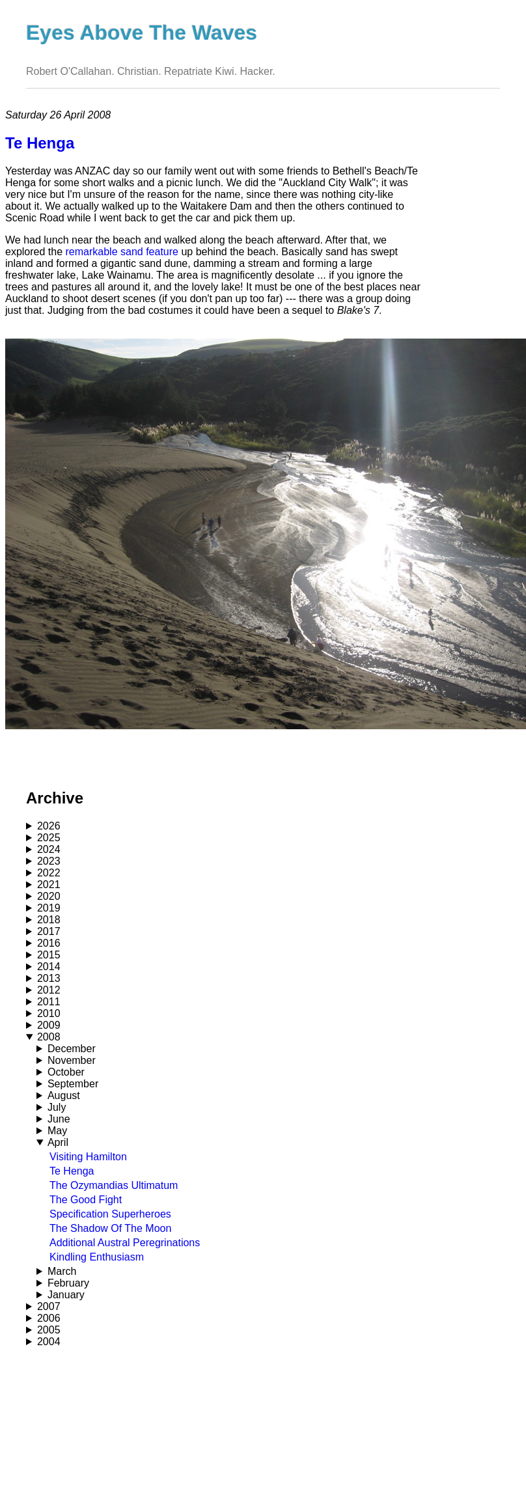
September (73, 1083)
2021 (49, 884)
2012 (49, 990)
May (57, 1130)
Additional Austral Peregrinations (124, 1242)
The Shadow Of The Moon (110, 1228)
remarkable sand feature (122, 251)
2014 (49, 966)
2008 (49, 1036)
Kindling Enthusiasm (96, 1256)
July (57, 1107)
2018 (49, 919)
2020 (49, 896)
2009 (49, 1025)
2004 (49, 1341)
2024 (49, 849)
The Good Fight (85, 1199)
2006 (49, 1318)
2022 (49, 872)
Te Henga (71, 1171)
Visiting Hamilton (88, 1156)
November (72, 1060)
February (68, 1283)
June (59, 1118)
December (72, 1048)
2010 (49, 1013)
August (64, 1095)
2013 (49, 978)
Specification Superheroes (110, 1214)
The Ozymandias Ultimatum (113, 1185)
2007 (49, 1306)
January (66, 1294)
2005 (49, 1329)
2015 (49, 954)
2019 (49, 907)
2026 (49, 825)
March (62, 1271)
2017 (49, 931)
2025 (49, 837)
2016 (49, 943)
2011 (49, 1001)
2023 (49, 861)
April (58, 1142)
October (66, 1072)
